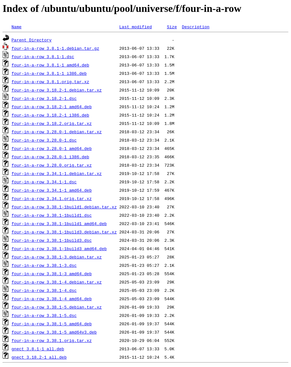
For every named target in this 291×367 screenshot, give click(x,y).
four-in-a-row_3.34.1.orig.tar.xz (52, 198)
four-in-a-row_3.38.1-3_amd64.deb (52, 273)
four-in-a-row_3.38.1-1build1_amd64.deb (59, 223)
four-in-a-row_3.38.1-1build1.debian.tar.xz (64, 207)
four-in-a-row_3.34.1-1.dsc (44, 182)
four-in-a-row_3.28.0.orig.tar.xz (52, 165)
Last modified (135, 27)
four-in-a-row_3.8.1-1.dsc (43, 56)
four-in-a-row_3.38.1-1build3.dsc (52, 240)
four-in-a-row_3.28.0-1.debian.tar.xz (57, 132)
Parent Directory (32, 40)
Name (17, 27)
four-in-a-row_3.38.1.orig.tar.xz (52, 340)
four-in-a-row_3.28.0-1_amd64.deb (52, 148)
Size (172, 27)
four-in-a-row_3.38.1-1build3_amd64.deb (59, 248)
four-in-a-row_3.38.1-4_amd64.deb (52, 298)
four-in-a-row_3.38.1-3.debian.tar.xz (57, 257)
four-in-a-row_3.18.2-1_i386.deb (50, 115)
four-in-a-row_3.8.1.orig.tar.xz (50, 81)
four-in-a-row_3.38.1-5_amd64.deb (52, 324)
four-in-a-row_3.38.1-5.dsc (44, 315)
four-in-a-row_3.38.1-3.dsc (44, 265)
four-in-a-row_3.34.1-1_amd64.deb (52, 190)
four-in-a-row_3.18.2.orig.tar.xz (52, 123)
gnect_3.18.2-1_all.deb (39, 357)
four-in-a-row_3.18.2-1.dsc (44, 98)
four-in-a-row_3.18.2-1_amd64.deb (52, 106)
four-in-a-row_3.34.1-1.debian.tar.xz (57, 173)
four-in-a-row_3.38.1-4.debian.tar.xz (57, 282)
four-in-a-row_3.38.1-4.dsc (44, 290)
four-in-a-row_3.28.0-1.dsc (44, 140)
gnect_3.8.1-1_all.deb (38, 349)
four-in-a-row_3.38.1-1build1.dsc (52, 215)
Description (195, 27)
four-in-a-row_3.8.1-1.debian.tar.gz (55, 48)
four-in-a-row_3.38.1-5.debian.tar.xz (57, 307)
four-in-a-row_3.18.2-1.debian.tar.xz (57, 90)
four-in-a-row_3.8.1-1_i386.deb (49, 73)
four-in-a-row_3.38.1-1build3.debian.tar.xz (64, 232)
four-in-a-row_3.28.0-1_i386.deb (50, 157)
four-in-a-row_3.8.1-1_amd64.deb (50, 65)
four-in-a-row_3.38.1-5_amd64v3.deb (54, 332)
